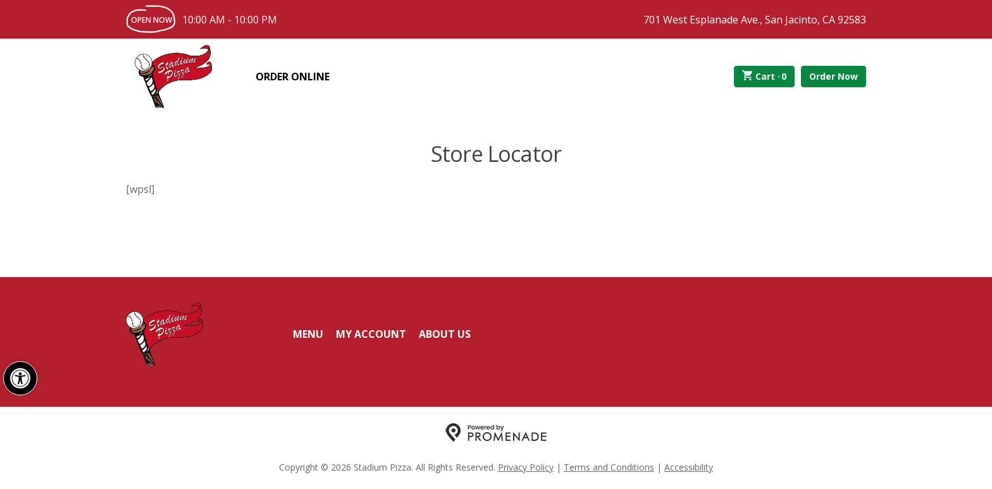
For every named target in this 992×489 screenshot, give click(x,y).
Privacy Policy (526, 467)
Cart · (764, 76)
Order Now (833, 76)
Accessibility (688, 467)
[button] (20, 378)
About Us (445, 334)
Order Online (293, 77)
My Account (371, 334)
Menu (308, 334)
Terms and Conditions (609, 467)
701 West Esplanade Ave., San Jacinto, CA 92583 (754, 20)
